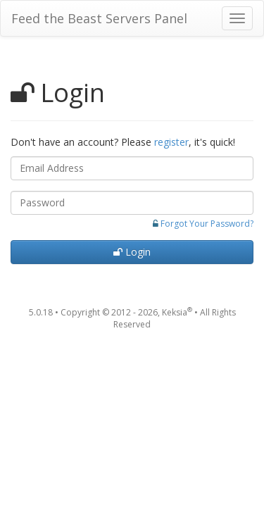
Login (132, 251)
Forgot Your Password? (207, 224)
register (171, 142)
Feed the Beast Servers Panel (99, 18)
